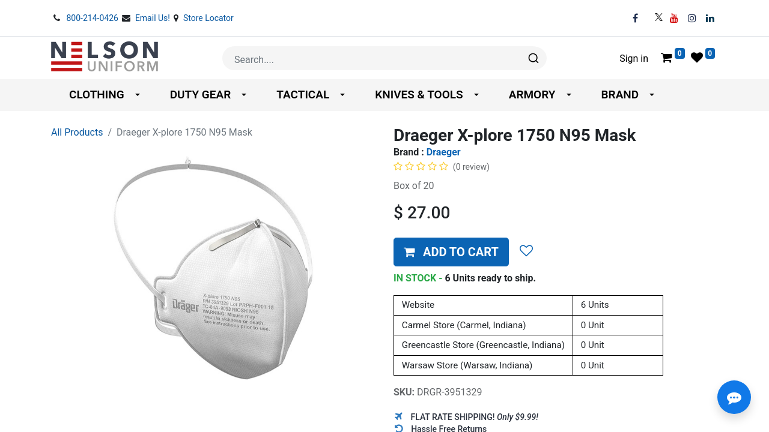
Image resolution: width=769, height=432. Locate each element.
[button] (451, 252)
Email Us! (153, 18)
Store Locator (208, 18)
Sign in (633, 58)
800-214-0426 (93, 18)
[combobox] (384, 58)
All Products (77, 132)
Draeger (444, 152)
